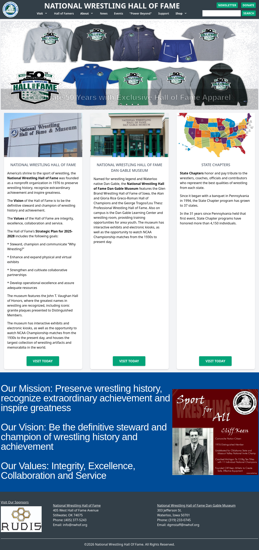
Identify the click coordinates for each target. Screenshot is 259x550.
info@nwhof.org (75, 525)
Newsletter (227, 5)
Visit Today (43, 361)
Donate (248, 5)
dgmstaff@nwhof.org (183, 525)
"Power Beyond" (141, 13)
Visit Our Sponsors (15, 502)
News (104, 13)
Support (163, 13)
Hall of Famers (64, 13)
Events (118, 13)
